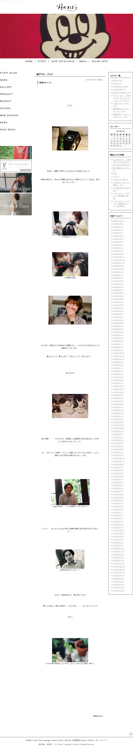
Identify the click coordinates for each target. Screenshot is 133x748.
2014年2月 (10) (118, 560)
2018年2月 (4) (118, 416)
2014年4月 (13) (118, 554)
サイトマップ (101, 740)
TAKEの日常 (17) (119, 89)
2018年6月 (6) (118, 404)
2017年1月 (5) (118, 455)
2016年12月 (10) (119, 458)
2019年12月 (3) (118, 353)
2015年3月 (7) (118, 521)
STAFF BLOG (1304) (120, 87)
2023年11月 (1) (118, 257)
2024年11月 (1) (118, 239)
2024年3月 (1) (118, 248)
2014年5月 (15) (118, 551)
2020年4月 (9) (118, 341)
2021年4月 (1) (118, 311)
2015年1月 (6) (118, 527)
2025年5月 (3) (118, 230)
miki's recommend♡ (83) (122, 92)
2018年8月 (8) (118, 398)
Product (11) (117, 84)
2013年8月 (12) (118, 578)
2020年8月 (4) (118, 329)
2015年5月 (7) (118, 515)
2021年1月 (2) (118, 317)
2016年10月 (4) (118, 464)
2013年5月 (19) (118, 587)
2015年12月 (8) (118, 494)
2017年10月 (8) (118, 428)
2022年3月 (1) (118, 287)
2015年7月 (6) (118, 509)
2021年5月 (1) (118, 308)
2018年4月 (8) (118, 410)
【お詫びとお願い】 (121, 179)
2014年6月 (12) (118, 548)
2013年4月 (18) (118, 590)
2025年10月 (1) (118, 224)
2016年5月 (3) (118, 479)
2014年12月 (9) (118, 530)
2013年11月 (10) (119, 570)
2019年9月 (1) (118, 362)
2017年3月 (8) (118, 449)
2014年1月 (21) (118, 563)
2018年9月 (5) (118, 395)
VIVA (115, 174)
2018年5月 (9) (118, 407)
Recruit (68, 740)
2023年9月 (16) (118, 263)
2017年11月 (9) (118, 425)
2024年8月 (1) (118, 242)
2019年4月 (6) (118, 377)
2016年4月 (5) (118, 482)
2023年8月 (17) (118, 266)
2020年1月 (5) (118, 350)
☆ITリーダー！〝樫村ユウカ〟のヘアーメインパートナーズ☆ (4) (121, 98)
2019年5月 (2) (118, 374)
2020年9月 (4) (118, 326)
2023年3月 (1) (118, 278)
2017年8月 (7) (118, 434)
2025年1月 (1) (118, 233)
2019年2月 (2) (118, 380)
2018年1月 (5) (118, 419)
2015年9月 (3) (118, 503)
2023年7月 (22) (118, 269)
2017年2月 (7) (118, 452)
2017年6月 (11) (118, 440)
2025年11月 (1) (118, 221)
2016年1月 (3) (118, 491)
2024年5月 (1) (118, 245)
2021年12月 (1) (118, 293)
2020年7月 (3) (118, 332)
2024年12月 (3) (118, 236)
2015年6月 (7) (118, 512)
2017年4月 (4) (118, 446)
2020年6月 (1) (118, 335)
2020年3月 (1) (118, 344)
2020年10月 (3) (118, 323)
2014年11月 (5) (118, 533)
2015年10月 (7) (118, 500)
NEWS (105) (117, 80)
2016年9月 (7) (118, 467)
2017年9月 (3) (118, 431)
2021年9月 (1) (118, 302)
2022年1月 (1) (118, 290)
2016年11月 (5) (118, 461)
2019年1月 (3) (118, 383)
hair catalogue (45, 740)
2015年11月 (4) (118, 497)
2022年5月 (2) (118, 284)
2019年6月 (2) (118, 371)
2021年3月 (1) (118, 314)
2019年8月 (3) (118, 365)
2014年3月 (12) (118, 557)
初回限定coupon (79, 740)
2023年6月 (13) (118, 272)
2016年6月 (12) (118, 476)
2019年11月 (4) (118, 356)
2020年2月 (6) (118, 347)
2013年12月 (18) (119, 566)
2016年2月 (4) (118, 488)
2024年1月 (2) (118, 251)
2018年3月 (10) (118, 413)
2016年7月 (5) (118, 473)
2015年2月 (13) (118, 524)
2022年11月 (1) (118, 281)
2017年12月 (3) (118, 422)
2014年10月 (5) (118, 536)
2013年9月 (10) (118, 575)
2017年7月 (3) (118, 437)
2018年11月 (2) (118, 389)
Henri (61, 740)
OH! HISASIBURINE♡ (121, 165)
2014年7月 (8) (118, 545)
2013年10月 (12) (119, 572)
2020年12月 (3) (118, 320)
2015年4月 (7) (118, 518)
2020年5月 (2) (118, 338)
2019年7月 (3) (118, 368)
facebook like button (95, 710)
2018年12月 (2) (118, 386)
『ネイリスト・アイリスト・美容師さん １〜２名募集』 (121, 203)
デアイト (116, 177)
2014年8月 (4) (118, 542)
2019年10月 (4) (118, 359)
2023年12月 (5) (118, 254)
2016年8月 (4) (118, 470)
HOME (29, 740)
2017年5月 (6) (118, 443)
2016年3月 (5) (118, 485)
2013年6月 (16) (118, 585)
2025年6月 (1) (118, 227)
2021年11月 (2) (118, 296)
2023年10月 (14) (119, 260)
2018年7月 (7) (118, 401)
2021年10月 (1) (118, 299)
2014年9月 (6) (118, 539)
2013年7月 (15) (118, 582)
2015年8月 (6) (118, 506)
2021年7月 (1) (118, 305)
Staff (35, 740)
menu (54, 740)
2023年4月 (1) (118, 275)
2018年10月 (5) (118, 392)
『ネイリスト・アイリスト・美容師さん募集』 (121, 195)
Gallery (91, 740)
